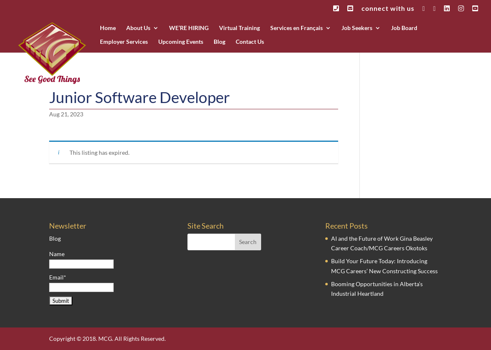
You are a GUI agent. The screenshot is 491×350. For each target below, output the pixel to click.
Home (108, 28)
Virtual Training (239, 28)
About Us (138, 28)
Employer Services (124, 42)
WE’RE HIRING (189, 28)
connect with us (387, 8)
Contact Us (250, 42)
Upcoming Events (180, 42)
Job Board (404, 28)
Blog (219, 42)
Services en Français (296, 28)
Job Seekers (356, 28)
